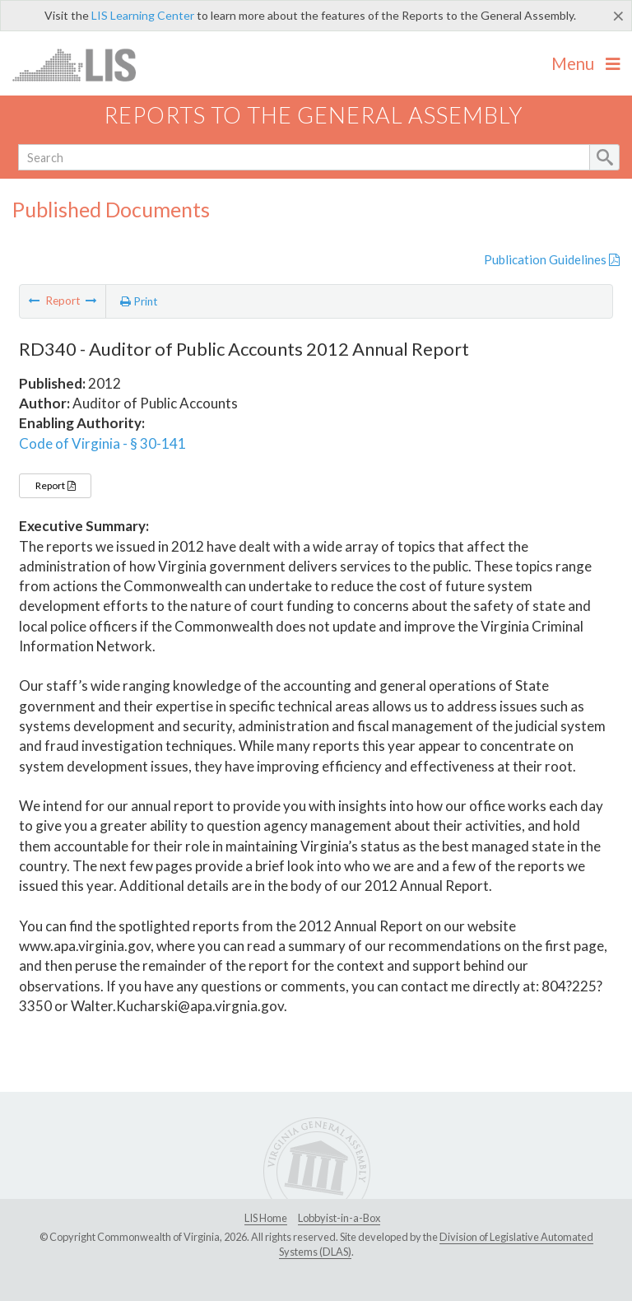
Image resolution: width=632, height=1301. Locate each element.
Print (139, 301)
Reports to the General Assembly (313, 114)
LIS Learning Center (142, 15)
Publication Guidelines (552, 259)
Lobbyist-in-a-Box (339, 1217)
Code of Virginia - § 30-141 (102, 443)
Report (55, 485)
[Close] (618, 15)
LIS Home (265, 1217)
